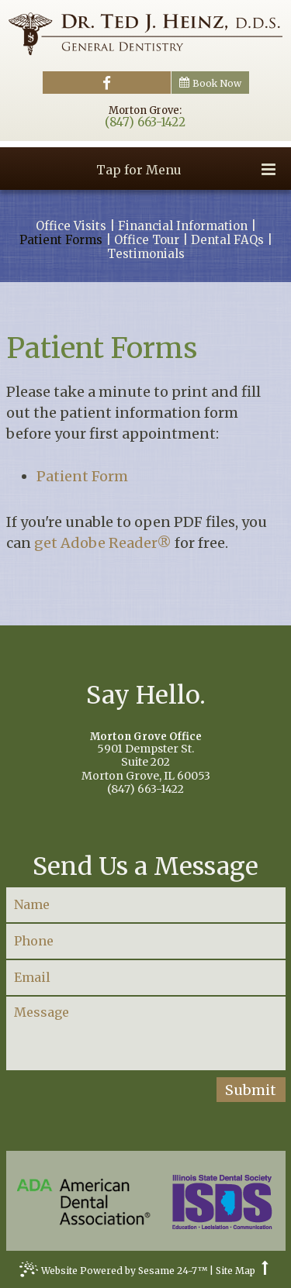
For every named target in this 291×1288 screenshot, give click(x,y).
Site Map (235, 1271)
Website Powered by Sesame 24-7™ (113, 1272)
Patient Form (82, 476)
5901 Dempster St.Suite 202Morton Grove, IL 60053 (146, 757)
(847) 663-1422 (145, 122)
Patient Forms (60, 240)
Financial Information (183, 226)
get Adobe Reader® (102, 543)
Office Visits (71, 226)
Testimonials (146, 254)
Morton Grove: (145, 110)
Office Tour (146, 240)
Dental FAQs (227, 240)
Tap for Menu (186, 169)
